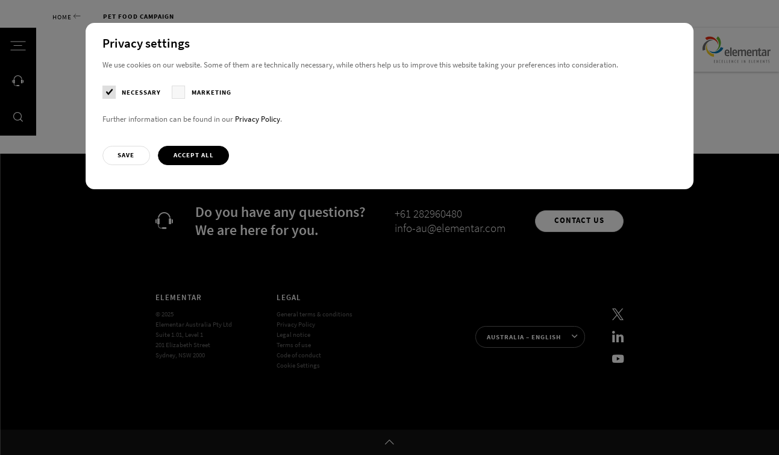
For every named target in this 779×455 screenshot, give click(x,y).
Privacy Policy (257, 119)
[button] (126, 155)
